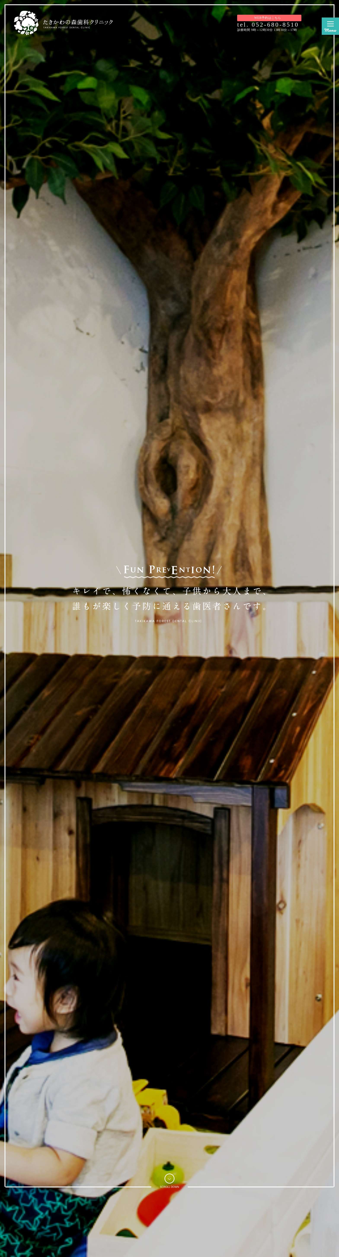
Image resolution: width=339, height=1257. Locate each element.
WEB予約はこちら (269, 17)
